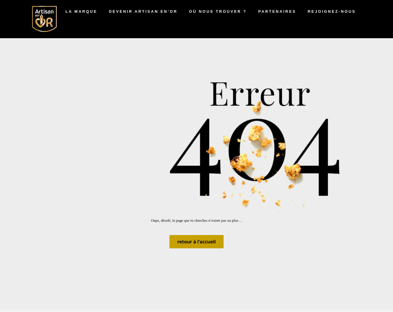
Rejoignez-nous (332, 11)
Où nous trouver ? (218, 11)
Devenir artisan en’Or (143, 11)
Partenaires (277, 11)
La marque (81, 11)
